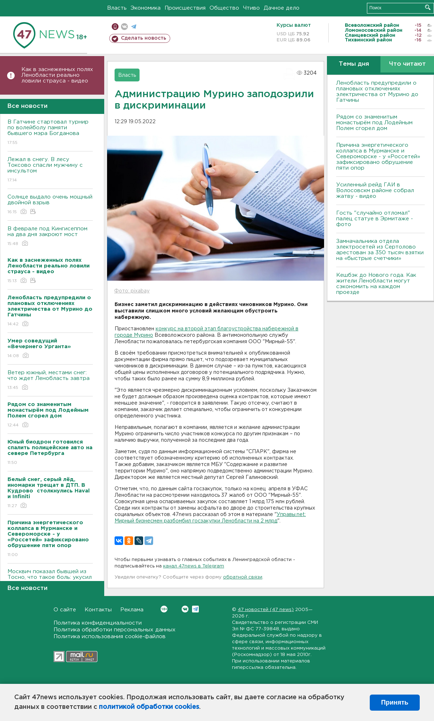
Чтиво (251, 8)
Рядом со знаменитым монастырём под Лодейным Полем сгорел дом (374, 123)
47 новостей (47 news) (266, 610)
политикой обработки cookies (149, 707)
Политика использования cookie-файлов (110, 636)
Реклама (131, 609)
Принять (394, 702)
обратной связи (242, 577)
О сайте (65, 609)
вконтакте (124, 26)
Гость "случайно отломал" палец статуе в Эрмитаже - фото (374, 219)
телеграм (133, 26)
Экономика (146, 8)
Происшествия (185, 8)
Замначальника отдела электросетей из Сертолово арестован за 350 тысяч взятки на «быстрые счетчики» (380, 250)
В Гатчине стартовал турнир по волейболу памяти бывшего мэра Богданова (50, 133)
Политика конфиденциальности (98, 623)
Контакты (98, 609)
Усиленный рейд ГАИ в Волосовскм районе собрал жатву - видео (375, 190)
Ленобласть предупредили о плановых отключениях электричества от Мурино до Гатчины (377, 91)
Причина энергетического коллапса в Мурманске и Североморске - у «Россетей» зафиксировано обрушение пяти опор (378, 156)
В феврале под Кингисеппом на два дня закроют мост (50, 236)
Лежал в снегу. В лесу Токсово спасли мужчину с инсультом (50, 170)
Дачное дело (281, 8)
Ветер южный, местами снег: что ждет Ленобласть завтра (50, 380)
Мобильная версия (115, 26)
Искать (427, 7)
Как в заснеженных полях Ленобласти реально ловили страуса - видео (57, 75)
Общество (224, 8)
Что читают (407, 64)
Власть (117, 8)
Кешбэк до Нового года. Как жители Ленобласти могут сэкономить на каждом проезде (376, 284)
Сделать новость (143, 38)
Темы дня (354, 64)
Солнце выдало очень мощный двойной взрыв (50, 205)
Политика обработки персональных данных (115, 629)
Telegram (195, 609)
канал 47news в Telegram (193, 566)
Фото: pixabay (132, 291)
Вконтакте (164, 609)
